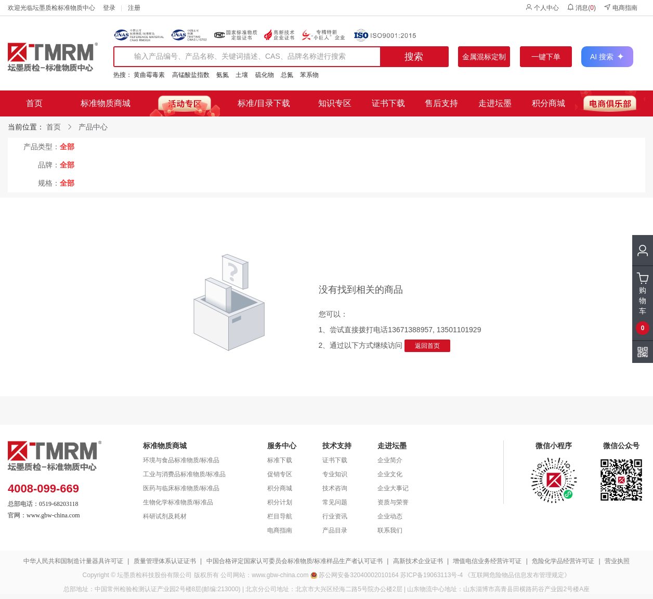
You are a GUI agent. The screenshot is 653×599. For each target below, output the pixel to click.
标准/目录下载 (264, 103)
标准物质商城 (105, 103)
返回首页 (427, 345)
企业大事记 (393, 488)
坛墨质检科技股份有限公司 (154, 575)
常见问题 (334, 502)
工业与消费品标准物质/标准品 (184, 474)
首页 (34, 103)
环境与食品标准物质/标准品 (181, 460)
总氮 (287, 75)
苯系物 (309, 75)
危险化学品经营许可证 (563, 561)
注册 (134, 7)
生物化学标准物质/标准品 (178, 502)
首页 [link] (53, 127)
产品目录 (334, 530)
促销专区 (279, 474)
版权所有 (206, 575)
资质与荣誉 (393, 502)
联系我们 (389, 530)
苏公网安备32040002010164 (358, 575)
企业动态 (389, 516)
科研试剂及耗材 (165, 516)
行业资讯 (334, 516)
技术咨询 (334, 488)
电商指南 (620, 7)
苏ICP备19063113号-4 (431, 575)
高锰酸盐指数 (191, 75)
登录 (109, 7)
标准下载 (279, 460)
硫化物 (264, 75)
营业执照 (617, 561)
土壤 (242, 75)
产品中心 (93, 127)
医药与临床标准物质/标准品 (181, 488)
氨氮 (222, 75)
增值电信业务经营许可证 (487, 561)
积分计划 (279, 502)
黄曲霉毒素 (149, 75)
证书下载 (388, 103)
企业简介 (389, 460)
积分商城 (548, 103)
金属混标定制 (484, 57)
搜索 (413, 56)
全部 (67, 146)
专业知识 (334, 474)
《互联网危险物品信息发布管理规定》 (517, 575)
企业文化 (389, 474)
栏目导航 (279, 516)
